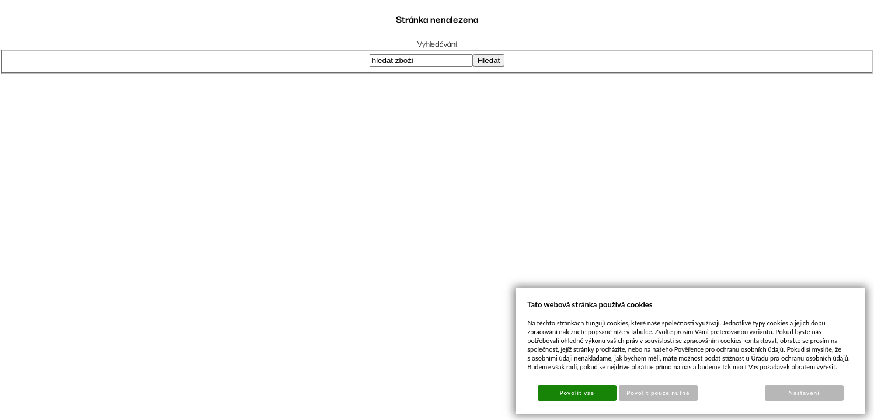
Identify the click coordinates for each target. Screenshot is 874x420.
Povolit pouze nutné (658, 392)
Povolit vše (577, 392)
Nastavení (803, 392)
